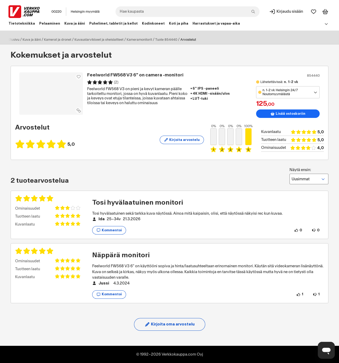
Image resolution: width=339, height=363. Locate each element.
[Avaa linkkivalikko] (326, 24)
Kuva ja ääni (32, 39)
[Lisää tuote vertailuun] (78, 110)
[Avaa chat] (326, 350)
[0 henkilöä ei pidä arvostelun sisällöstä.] (315, 230)
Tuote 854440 (166, 39)
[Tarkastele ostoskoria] (325, 11)
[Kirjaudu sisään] (286, 11)
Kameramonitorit (139, 39)
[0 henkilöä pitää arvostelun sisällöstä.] (298, 230)
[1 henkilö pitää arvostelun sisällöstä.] (299, 294)
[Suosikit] (313, 11)
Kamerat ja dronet (57, 39)
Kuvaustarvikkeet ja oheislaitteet (98, 39)
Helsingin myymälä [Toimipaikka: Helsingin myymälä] (85, 11)
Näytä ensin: (308, 176)
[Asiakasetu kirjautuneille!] (78, 76)
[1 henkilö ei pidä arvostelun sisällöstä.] (316, 294)
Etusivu (13, 39)
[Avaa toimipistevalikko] (288, 92)
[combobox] (187, 11)
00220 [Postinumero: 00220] (56, 11)
